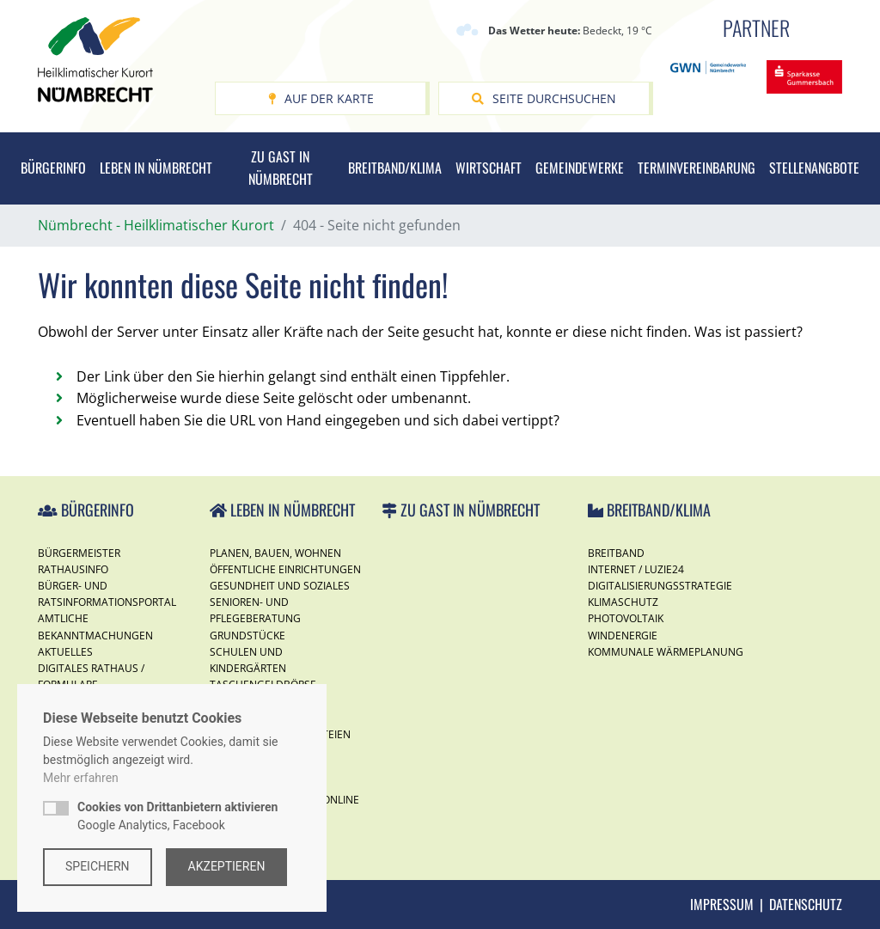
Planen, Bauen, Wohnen (275, 553)
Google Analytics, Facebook (177, 816)
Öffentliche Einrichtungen (285, 569)
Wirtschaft (488, 167)
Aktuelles (65, 652)
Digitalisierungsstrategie (660, 585)
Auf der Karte (321, 98)
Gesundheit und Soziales (280, 585)
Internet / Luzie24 (636, 569)
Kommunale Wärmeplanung (665, 652)
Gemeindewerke (579, 167)
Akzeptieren (227, 866)
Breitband (616, 553)
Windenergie (622, 635)
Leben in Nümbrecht (156, 167)
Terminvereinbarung (696, 167)
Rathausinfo (73, 569)
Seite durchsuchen (544, 98)
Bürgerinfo (53, 167)
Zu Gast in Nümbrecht (280, 167)
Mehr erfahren (81, 778)
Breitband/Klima (395, 167)
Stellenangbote (814, 167)
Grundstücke (247, 635)
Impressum (722, 904)
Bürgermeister (79, 553)
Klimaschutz (623, 602)
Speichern (97, 866)
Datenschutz (805, 904)
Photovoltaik (625, 618)
